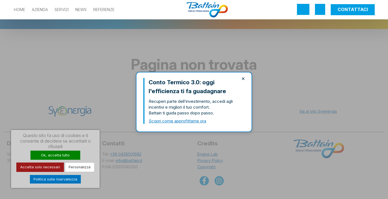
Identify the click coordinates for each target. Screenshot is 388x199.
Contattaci (353, 9)
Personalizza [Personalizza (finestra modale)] (79, 167)
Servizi (62, 9)
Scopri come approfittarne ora (177, 121)
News (81, 9)
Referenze (104, 9)
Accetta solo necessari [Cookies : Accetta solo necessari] (40, 167)
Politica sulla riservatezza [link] (55, 179)
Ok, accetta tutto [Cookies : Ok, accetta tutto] (55, 155)
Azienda (40, 9)
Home (19, 9)
